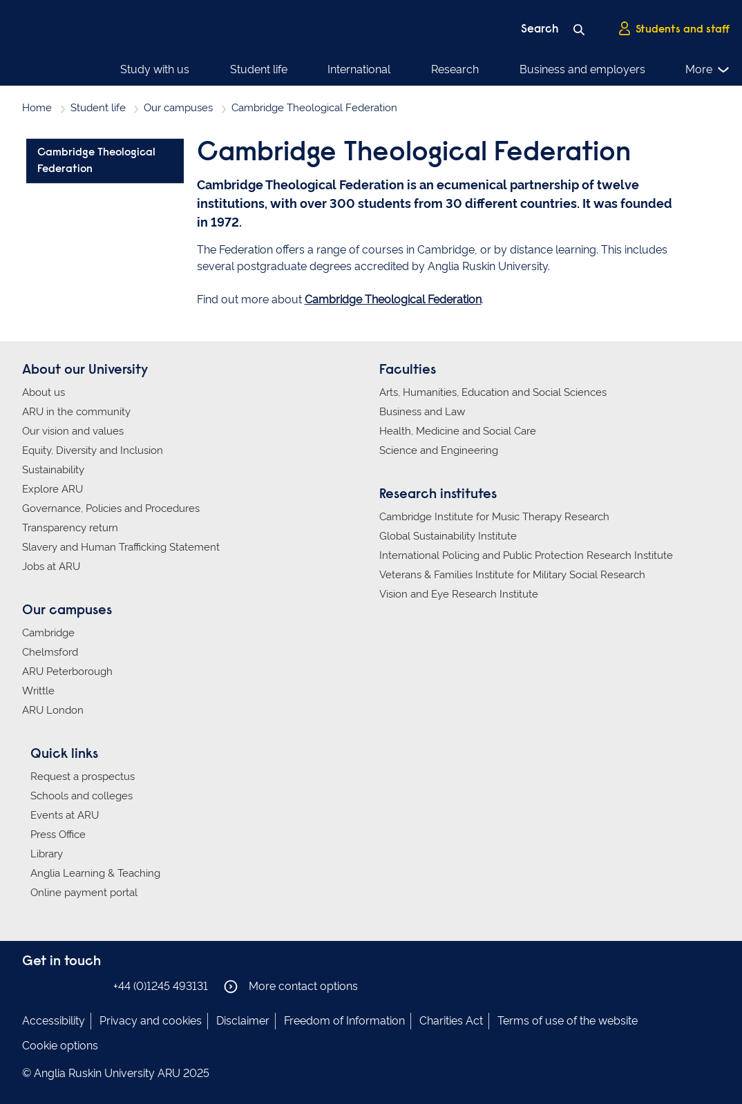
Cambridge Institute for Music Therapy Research (494, 517)
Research (455, 69)
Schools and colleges (81, 796)
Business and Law (422, 412)
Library (46, 854)
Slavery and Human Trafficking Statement (121, 547)
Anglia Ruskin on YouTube (93, 985)
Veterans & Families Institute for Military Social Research (512, 575)
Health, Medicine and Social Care (457, 431)
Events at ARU (64, 815)
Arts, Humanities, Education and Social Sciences (493, 392)
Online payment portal (83, 892)
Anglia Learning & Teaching (95, 873)
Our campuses (178, 108)
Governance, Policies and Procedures (111, 508)
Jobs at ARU (51, 566)
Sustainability (53, 470)
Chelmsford (50, 652)
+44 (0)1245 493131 (160, 986)
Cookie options (60, 1045)
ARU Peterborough (67, 671)
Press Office (58, 834)
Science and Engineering (438, 450)
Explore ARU (52, 489)
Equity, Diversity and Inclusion (92, 450)
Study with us (154, 69)
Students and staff (674, 28)
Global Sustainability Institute (448, 536)
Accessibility (53, 1020)
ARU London (53, 710)
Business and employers (582, 69)
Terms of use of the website (567, 1020)
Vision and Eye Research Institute (458, 594)
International (358, 69)
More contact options (291, 986)
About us (43, 392)
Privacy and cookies (150, 1020)
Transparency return (70, 528)
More (707, 70)
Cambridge (48, 633)
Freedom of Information (344, 1020)
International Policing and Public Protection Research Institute (526, 555)
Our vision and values (73, 431)
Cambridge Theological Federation (393, 299)
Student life (258, 69)
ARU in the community (76, 412)
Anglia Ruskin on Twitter (73, 985)
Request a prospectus (82, 776)
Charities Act (451, 1020)
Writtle (38, 691)
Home (37, 108)
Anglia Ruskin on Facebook (31, 985)
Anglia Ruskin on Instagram (52, 985)
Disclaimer (242, 1020)
